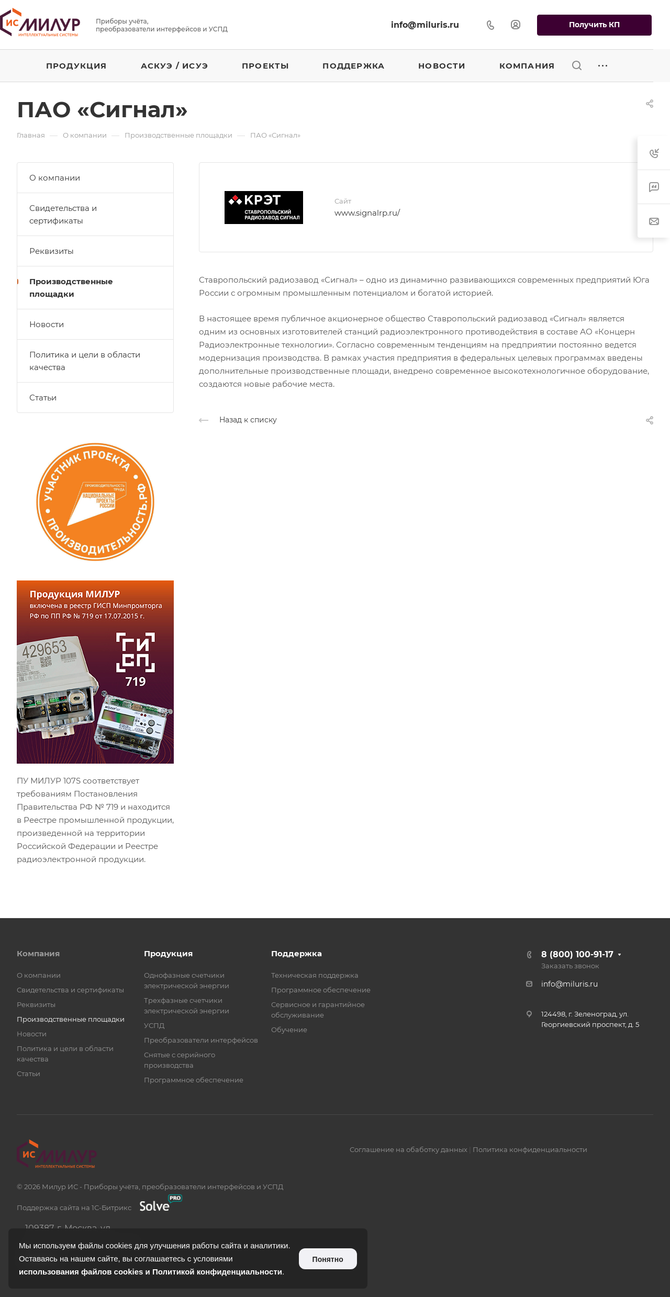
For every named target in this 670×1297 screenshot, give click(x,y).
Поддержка (296, 953)
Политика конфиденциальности (530, 1149)
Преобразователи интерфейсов (201, 1040)
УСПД (154, 1025)
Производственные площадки (71, 287)
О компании (54, 178)
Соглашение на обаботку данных (408, 1149)
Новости (46, 324)
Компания (38, 953)
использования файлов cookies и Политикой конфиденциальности (150, 1271)
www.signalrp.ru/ (367, 213)
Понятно (327, 1259)
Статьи (43, 397)
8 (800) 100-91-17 (577, 954)
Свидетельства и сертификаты (63, 214)
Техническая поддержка (315, 975)
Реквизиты (51, 251)
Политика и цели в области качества (84, 361)
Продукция (168, 953)
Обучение (289, 1029)
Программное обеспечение (193, 1080)
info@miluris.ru (425, 25)
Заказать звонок (570, 965)
